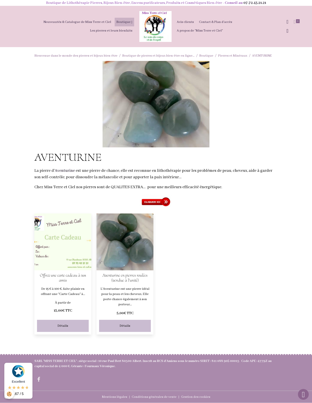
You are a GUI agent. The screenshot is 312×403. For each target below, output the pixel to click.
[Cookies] (9, 394)
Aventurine (65, 170)
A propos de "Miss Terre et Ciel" (200, 31)
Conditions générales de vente (154, 397)
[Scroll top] (303, 394)
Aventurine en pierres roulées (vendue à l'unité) (125, 278)
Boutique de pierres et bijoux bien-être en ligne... (158, 56)
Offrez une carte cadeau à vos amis (63, 278)
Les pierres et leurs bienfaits (111, 31)
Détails (63, 326)
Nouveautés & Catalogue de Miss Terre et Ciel (77, 22)
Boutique (123, 22)
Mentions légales (114, 397)
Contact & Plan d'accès (215, 22)
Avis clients (185, 22)
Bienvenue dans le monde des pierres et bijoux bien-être (75, 56)
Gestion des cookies (195, 397)
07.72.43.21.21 (254, 3)
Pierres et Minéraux (232, 56)
